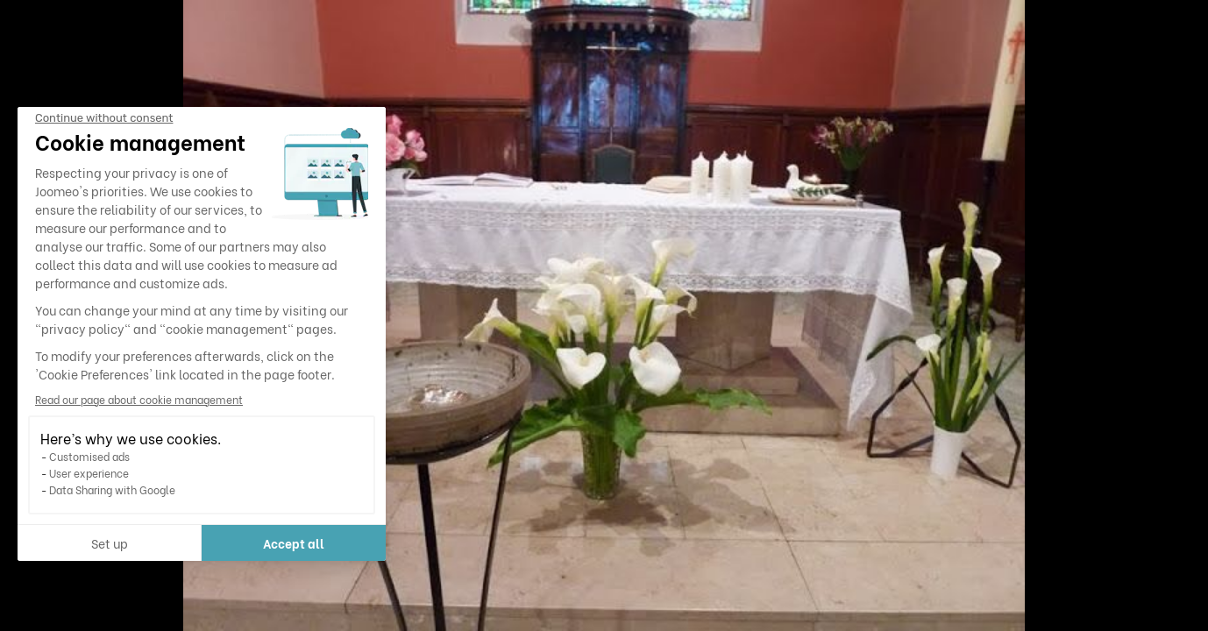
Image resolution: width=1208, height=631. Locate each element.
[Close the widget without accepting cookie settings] (103, 118)
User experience (89, 472)
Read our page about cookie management (139, 399)
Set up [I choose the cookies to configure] (109, 543)
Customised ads (89, 456)
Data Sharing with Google (112, 489)
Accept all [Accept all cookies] (293, 543)
